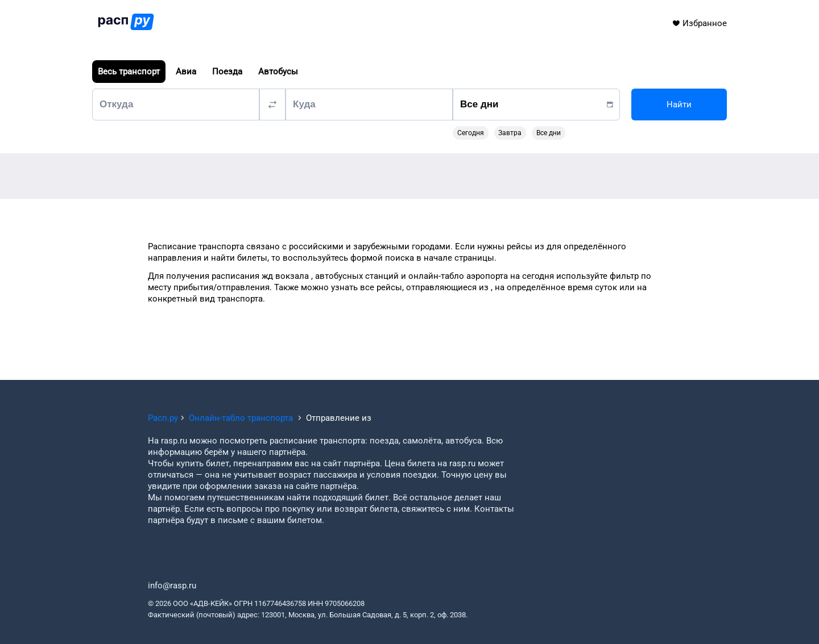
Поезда (227, 71)
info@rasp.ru (172, 585)
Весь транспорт (129, 71)
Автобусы (278, 71)
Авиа (186, 71)
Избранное (699, 23)
